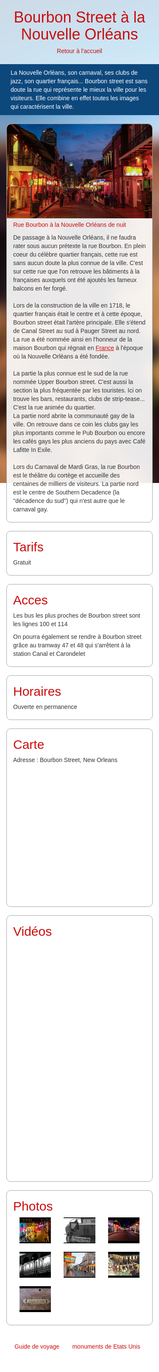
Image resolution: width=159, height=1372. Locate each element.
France (105, 347)
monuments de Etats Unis (106, 1346)
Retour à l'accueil (79, 51)
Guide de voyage (36, 1346)
